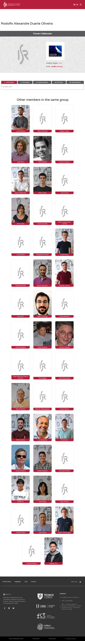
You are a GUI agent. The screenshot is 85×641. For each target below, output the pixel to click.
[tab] (9, 82)
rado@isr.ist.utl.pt (57, 66)
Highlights (18, 581)
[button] (74, 4)
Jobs (25, 581)
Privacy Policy (7, 581)
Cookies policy (52, 638)
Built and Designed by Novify (16, 638)
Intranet (33, 581)
